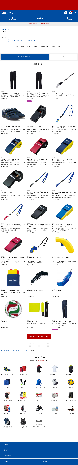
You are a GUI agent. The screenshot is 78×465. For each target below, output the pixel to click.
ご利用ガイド (7, 450)
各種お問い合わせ (8, 455)
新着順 (63, 56)
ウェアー (11, 40)
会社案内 (6, 461)
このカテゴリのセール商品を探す (38, 336)
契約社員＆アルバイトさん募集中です (39, 23)
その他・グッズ (29, 40)
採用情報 (45, 461)
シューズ (3, 40)
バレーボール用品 (5, 29)
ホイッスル (19, 40)
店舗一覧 (6, 444)
